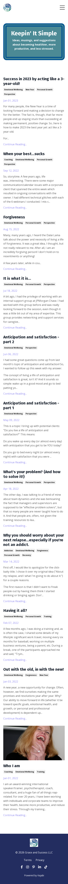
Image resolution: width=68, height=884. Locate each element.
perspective (9, 94)
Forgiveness (14, 217)
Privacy (40, 860)
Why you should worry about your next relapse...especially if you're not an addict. (33, 540)
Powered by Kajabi (34, 875)
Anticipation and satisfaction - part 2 (31, 339)
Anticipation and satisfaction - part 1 (31, 405)
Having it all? (15, 610)
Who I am (11, 766)
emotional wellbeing (13, 89)
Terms (28, 860)
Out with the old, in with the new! (33, 669)
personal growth (44, 89)
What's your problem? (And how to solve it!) (31, 474)
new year (30, 89)
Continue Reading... (15, 144)
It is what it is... (17, 278)
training (47, 616)
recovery (27, 555)
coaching (8, 159)
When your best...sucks (24, 154)
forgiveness (42, 550)
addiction (8, 550)
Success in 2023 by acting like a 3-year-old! (33, 81)
